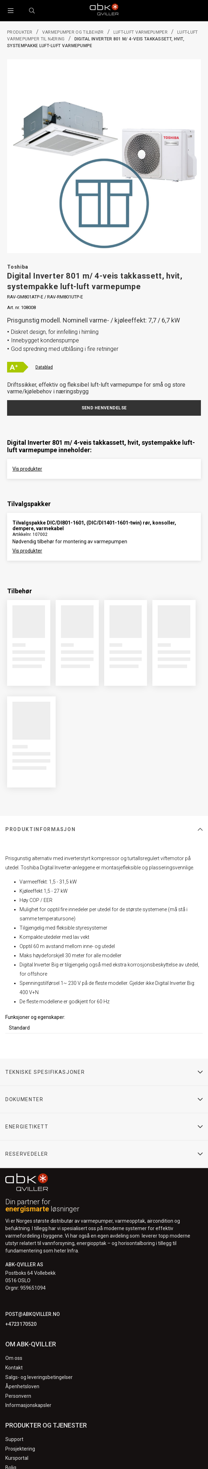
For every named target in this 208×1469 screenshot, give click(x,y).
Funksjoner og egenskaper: (35, 1017)
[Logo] (104, 10)
